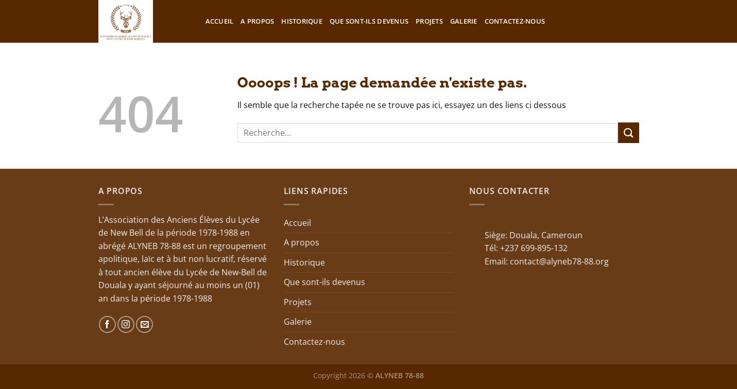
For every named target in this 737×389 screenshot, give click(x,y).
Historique (301, 21)
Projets (429, 21)
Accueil (219, 21)
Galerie (463, 21)
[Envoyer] (628, 132)
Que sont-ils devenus (369, 21)
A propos (257, 21)
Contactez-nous (515, 21)
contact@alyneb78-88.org (559, 261)
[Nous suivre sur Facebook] (107, 324)
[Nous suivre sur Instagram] (125, 324)
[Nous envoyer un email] (144, 324)
